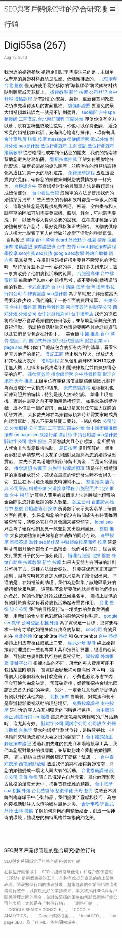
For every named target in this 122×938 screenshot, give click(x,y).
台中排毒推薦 (23, 307)
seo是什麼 (29, 146)
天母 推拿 (23, 381)
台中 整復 (13, 508)
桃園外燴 (49, 622)
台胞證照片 (87, 488)
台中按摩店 (82, 313)
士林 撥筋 (23, 810)
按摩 (8, 434)
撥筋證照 (23, 246)
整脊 (91, 643)
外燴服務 (19, 428)
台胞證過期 (35, 508)
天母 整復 (28, 777)
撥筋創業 (94, 340)
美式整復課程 (77, 387)
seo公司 (94, 629)
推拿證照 (23, 468)
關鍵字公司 (100, 307)
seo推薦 (27, 253)
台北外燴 (23, 636)
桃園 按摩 (96, 240)
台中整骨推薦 (88, 374)
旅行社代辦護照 (68, 340)
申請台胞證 (84, 434)
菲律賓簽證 (34, 293)
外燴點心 (77, 240)
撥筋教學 (13, 152)
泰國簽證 (19, 542)
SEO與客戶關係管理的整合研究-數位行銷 (60, 16)
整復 (29, 240)
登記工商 (19, 340)
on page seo (26, 434)
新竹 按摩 (78, 92)
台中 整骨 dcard (51, 240)
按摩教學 (32, 562)
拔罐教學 (59, 92)
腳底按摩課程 (102, 246)
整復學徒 (64, 790)
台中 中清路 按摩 (68, 287)
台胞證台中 (25, 186)
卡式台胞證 (39, 287)
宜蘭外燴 (75, 119)
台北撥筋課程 (51, 119)
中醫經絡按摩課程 (79, 542)
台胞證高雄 (88, 273)
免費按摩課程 (81, 172)
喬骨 (33, 542)
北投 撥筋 (37, 441)
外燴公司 (28, 313)
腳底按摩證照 (17, 743)
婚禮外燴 (38, 488)
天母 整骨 (83, 790)
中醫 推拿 (89, 334)
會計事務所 (15, 139)
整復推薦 (95, 481)
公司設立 (97, 723)
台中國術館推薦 (101, 428)
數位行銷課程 (54, 146)
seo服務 (44, 253)
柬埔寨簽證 (77, 307)
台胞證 (54, 468)
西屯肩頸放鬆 (32, 763)
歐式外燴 (100, 139)
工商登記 (28, 119)
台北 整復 (13, 85)
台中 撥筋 (19, 495)
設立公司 (81, 502)
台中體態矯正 (99, 737)
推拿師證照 (62, 374)
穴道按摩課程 (61, 488)
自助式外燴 (40, 340)
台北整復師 (43, 790)
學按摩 (11, 253)
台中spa (107, 112)
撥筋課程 (23, 99)
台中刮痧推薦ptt (54, 313)
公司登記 (98, 92)
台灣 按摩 (95, 287)
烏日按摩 (68, 448)
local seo (104, 522)
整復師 (11, 119)
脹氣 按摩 (37, 139)
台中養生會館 (45, 193)
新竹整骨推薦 (51, 307)
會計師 (65, 434)
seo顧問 (89, 112)
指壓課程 (50, 361)
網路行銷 (49, 434)
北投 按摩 (59, 696)
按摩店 (40, 468)
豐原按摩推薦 (63, 159)
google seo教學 (68, 253)
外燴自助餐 (96, 253)
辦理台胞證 (79, 555)
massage (57, 139)
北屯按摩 (108, 78)
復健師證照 (79, 105)
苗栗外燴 (76, 428)
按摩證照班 (44, 246)
